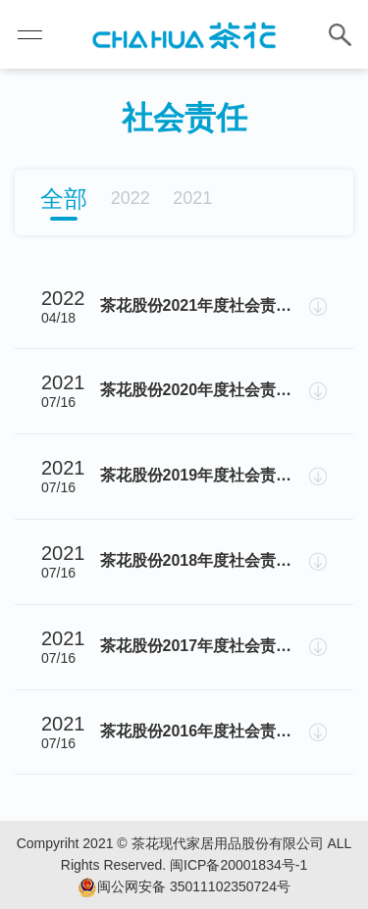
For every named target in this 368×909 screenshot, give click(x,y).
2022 (130, 198)
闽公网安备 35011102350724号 (184, 887)
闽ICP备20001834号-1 (238, 865)
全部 (63, 198)
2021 (192, 198)
